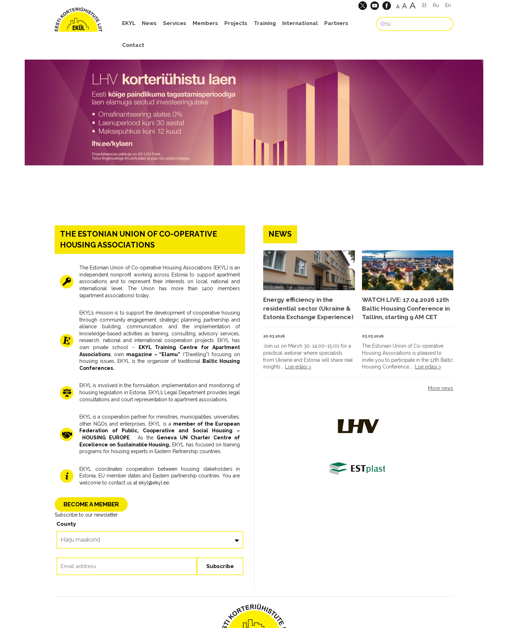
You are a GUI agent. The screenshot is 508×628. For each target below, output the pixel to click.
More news (440, 388)
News (149, 23)
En (448, 5)
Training (265, 23)
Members (205, 23)
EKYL (128, 23)
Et (424, 5)
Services (174, 23)
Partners (336, 23)
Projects (235, 23)
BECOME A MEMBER (91, 504)
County (66, 524)
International (300, 23)
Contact (133, 45)
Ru (436, 5)
